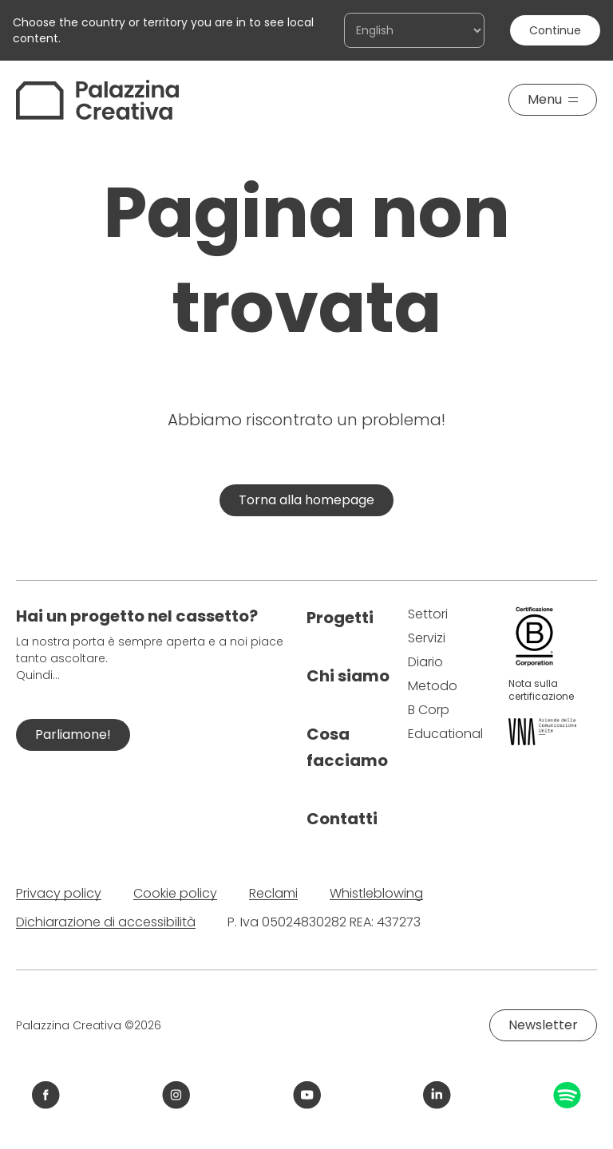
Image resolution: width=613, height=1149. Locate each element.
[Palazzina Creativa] (97, 100)
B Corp (428, 710)
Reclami (273, 893)
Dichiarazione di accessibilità (106, 922)
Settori (428, 614)
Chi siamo (348, 676)
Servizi (426, 638)
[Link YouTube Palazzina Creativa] (307, 1095)
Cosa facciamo (347, 747)
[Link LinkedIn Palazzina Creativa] (437, 1095)
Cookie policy (175, 893)
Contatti (342, 818)
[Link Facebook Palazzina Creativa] (46, 1095)
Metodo (432, 686)
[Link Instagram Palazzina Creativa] (176, 1095)
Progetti (340, 617)
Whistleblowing (376, 893)
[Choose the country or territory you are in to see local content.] (414, 30)
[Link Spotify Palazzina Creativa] (567, 1095)
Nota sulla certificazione (541, 690)
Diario (425, 662)
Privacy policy (58, 893)
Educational (445, 734)
